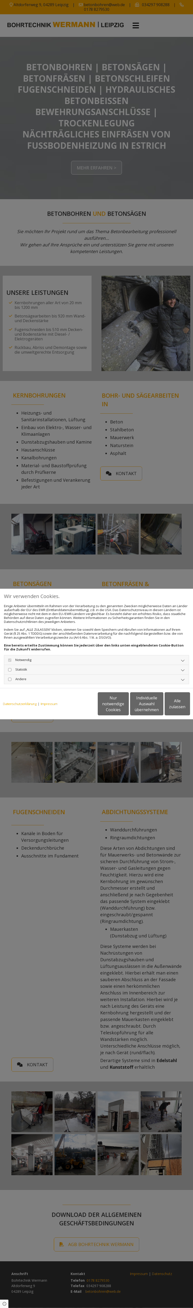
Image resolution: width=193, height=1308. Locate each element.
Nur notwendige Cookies (73, 705)
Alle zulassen (167, 705)
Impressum (49, 692)
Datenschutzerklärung (20, 692)
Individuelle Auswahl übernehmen (120, 705)
